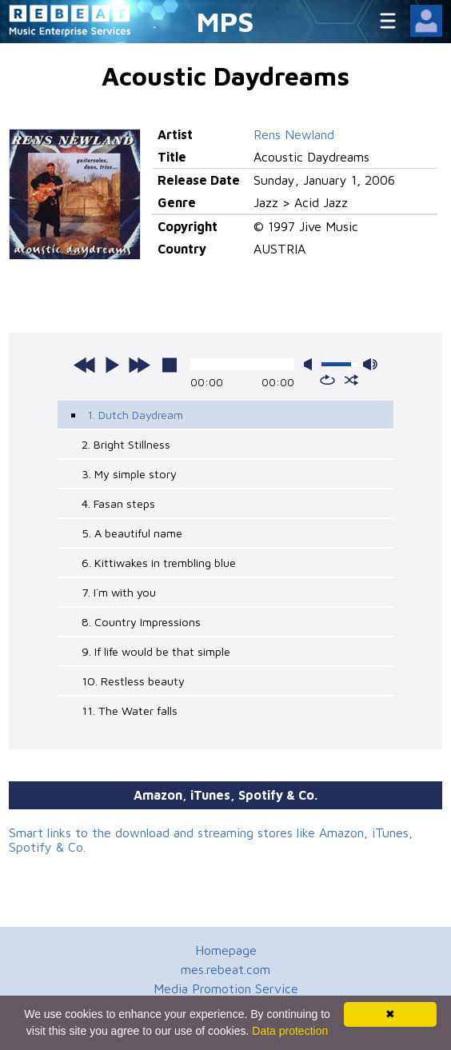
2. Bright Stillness (126, 444)
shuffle (351, 380)
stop (169, 364)
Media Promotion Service (226, 988)
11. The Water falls (130, 710)
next (139, 364)
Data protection (290, 1030)
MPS (225, 21)
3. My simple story (129, 474)
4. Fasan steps (118, 503)
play (112, 365)
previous (85, 364)
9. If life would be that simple (156, 651)
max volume (370, 364)
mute (311, 364)
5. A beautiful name (132, 533)
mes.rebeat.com (225, 969)
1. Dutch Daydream (135, 414)
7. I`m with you (119, 592)
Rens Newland (293, 134)
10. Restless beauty (133, 681)
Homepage (226, 950)
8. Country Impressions (141, 622)
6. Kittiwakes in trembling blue (159, 562)
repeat (327, 380)
